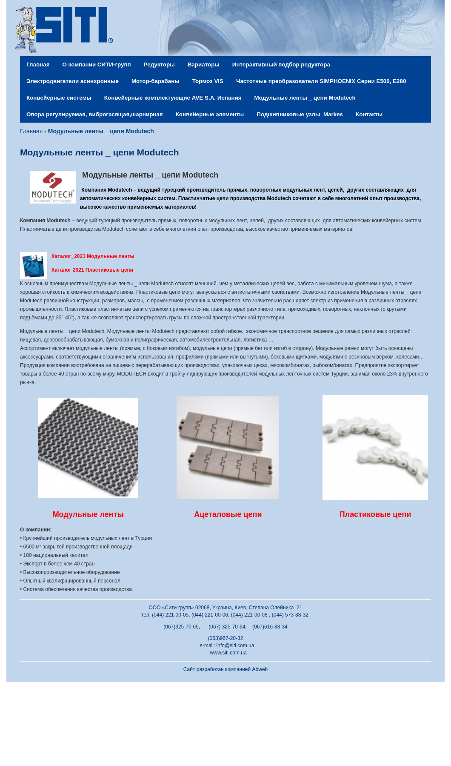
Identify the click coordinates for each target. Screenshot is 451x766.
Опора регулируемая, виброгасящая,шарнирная (94, 114)
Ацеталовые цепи (228, 514)
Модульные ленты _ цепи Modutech (305, 98)
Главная (37, 64)
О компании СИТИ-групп (96, 64)
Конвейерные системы (58, 98)
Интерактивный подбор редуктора (281, 64)
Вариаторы (204, 64)
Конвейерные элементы (210, 114)
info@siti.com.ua (235, 645)
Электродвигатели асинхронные (72, 81)
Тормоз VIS (207, 81)
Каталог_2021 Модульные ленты (92, 256)
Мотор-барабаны (155, 81)
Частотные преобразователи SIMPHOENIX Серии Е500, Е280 (321, 81)
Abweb (260, 669)
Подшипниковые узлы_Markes (300, 114)
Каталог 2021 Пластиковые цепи (92, 270)
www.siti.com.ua (228, 653)
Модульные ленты (88, 514)
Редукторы (159, 64)
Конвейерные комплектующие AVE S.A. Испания (173, 98)
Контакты (369, 114)
